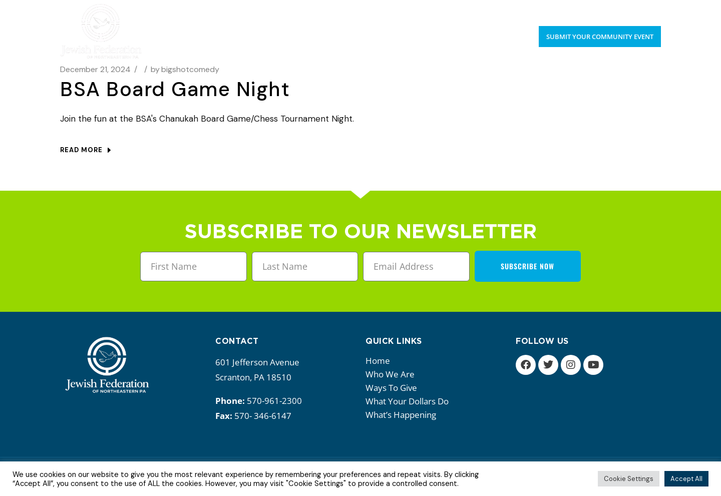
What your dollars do (410, 401)
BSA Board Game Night (175, 89)
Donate (646, 10)
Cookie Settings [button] (628, 478)
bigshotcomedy (185, 69)
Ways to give (394, 387)
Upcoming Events (587, 10)
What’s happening (403, 414)
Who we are (393, 374)
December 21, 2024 (95, 69)
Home (378, 360)
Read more (85, 150)
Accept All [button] (686, 478)
